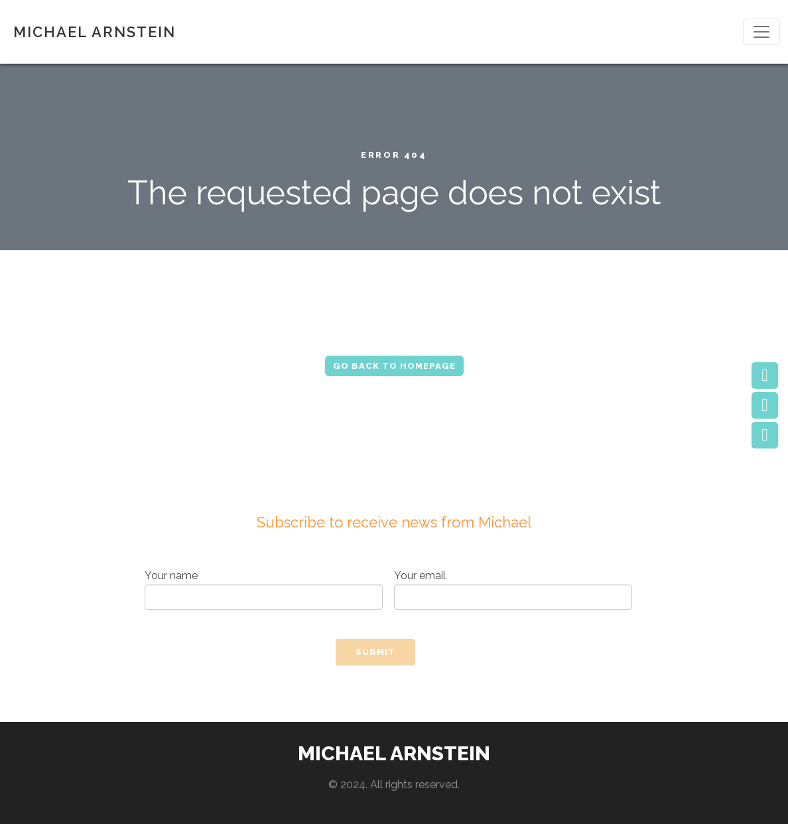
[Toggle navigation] (761, 32)
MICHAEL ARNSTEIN (94, 31)
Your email (513, 589)
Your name (264, 589)
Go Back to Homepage (394, 366)
